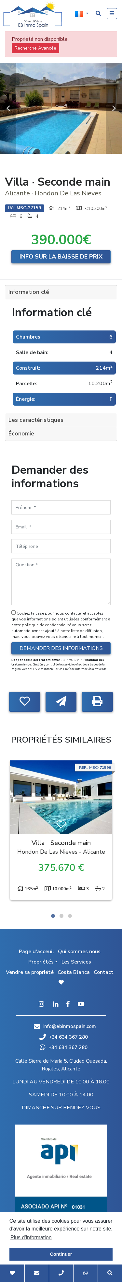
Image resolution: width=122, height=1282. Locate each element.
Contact (104, 972)
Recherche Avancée (35, 48)
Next (114, 108)
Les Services (76, 961)
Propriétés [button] (41, 961)
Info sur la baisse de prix (61, 256)
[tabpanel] (61, 832)
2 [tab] (61, 916)
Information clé (28, 292)
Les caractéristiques (35, 420)
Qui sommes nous (79, 951)
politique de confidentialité (47, 625)
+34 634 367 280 (63, 1037)
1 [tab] (53, 916)
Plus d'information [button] (31, 1237)
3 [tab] (70, 916)
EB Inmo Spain (32, 15)
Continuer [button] (61, 1254)
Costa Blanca (74, 972)
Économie (21, 433)
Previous (8, 108)
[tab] (61, 292)
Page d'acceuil (36, 951)
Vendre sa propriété (30, 972)
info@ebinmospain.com (69, 1026)
